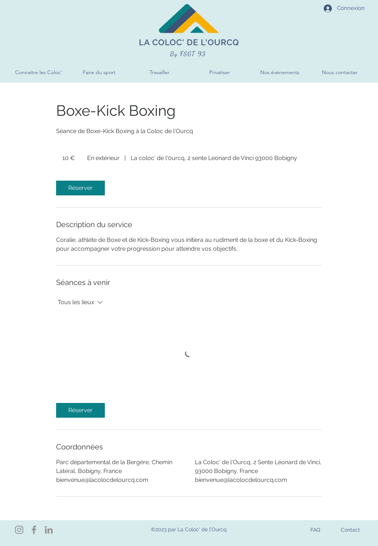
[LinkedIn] (48, 529)
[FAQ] (315, 529)
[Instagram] (19, 529)
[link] (80, 188)
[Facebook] (33, 529)
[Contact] (350, 529)
